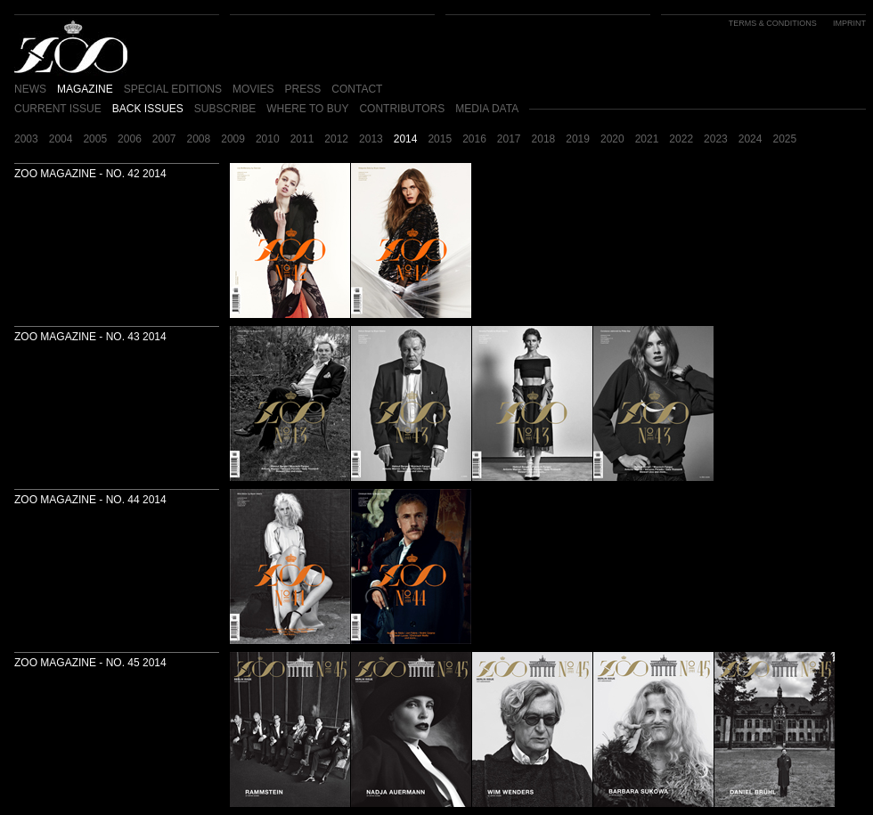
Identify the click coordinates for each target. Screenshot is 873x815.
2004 (61, 139)
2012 (336, 139)
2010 (268, 139)
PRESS (303, 89)
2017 (509, 139)
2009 (233, 139)
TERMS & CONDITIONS (773, 23)
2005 (95, 139)
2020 (612, 139)
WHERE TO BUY (307, 108)
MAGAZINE (85, 89)
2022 (681, 139)
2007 (164, 139)
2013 (371, 139)
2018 (544, 139)
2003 (26, 139)
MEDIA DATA (486, 108)
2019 (578, 139)
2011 (302, 139)
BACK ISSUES (148, 108)
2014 (406, 139)
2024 (750, 139)
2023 (716, 139)
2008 (199, 139)
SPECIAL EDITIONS (173, 89)
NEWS (30, 89)
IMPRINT (849, 23)
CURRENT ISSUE (58, 108)
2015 (440, 139)
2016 (474, 139)
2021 (647, 139)
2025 (784, 139)
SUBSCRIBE (225, 108)
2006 (130, 139)
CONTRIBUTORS (402, 108)
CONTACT (356, 89)
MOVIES (253, 89)
